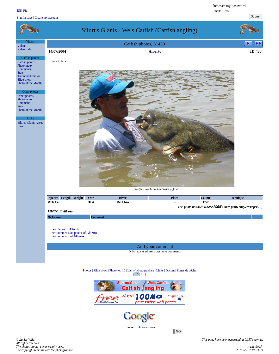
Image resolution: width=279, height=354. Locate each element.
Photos (87, 270)
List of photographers (141, 270)
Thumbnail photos (28, 76)
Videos (21, 45)
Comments (24, 69)
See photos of (65, 229)
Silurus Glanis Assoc (30, 122)
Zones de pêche (187, 270)
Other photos (25, 95)
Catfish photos (26, 62)
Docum (170, 270)
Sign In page (25, 17)
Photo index (24, 65)
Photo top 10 (117, 270)
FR (25, 10)
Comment (23, 102)
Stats (20, 72)
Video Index (25, 49)
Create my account (46, 17)
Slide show (24, 79)
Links (20, 126)
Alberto (155, 51)
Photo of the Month (29, 83)
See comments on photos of (74, 232)
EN (19, 10)
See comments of (68, 236)
